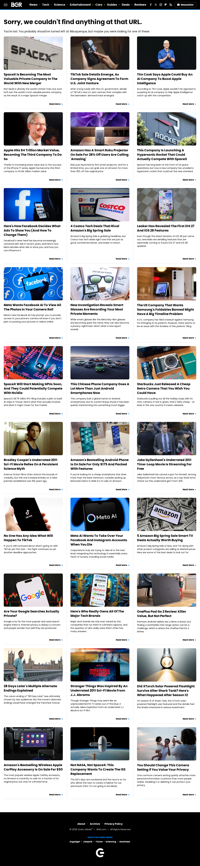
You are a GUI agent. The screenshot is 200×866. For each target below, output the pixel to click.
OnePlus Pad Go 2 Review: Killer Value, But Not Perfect (161, 613)
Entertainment (80, 4)
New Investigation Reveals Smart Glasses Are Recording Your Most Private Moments (96, 309)
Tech (45, 4)
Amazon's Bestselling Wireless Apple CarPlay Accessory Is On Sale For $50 (33, 767)
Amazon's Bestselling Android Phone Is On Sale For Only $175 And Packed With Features (99, 464)
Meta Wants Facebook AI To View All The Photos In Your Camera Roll (32, 307)
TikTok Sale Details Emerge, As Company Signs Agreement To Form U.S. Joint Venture (99, 78)
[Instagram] (161, 4)
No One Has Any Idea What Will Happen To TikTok (28, 538)
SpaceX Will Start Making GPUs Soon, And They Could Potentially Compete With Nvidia (33, 388)
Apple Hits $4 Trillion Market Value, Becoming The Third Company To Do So (33, 154)
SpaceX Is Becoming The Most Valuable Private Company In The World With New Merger (30, 78)
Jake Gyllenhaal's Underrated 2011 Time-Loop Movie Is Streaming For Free (164, 464)
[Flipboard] (166, 4)
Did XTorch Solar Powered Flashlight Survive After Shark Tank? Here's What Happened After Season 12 (166, 690)
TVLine (99, 841)
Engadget (75, 841)
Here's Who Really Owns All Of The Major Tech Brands (97, 613)
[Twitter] (156, 4)
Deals (126, 4)
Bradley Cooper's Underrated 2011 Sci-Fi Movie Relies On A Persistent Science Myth (31, 464)
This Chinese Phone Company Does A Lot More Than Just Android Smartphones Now (99, 388)
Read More (54, 104)
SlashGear (124, 841)
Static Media (85, 829)
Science (59, 4)
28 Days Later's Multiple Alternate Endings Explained (30, 688)
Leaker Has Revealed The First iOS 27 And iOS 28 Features (165, 228)
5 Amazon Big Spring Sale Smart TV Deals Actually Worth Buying (165, 538)
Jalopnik (87, 841)
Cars (98, 4)
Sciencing (111, 841)
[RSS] (171, 4)
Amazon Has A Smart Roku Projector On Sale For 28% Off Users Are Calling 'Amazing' (99, 154)
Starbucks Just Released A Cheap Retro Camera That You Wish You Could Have (163, 388)
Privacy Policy (114, 824)
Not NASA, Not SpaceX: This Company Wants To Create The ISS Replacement (97, 769)
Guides (112, 4)
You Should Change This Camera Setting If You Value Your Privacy (163, 767)
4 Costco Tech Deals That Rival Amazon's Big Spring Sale (94, 228)
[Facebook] (151, 4)
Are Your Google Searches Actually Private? (31, 613)
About (81, 824)
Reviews (140, 4)
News (34, 4)
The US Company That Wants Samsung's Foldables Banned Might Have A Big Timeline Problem (165, 309)
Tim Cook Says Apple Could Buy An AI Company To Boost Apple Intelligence (164, 78)
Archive (95, 824)
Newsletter (185, 4)
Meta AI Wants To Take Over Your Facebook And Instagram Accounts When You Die (98, 540)
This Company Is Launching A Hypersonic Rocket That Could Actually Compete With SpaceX (162, 154)
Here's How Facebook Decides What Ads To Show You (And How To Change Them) (32, 230)
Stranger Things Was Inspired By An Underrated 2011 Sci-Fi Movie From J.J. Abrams (99, 690)
